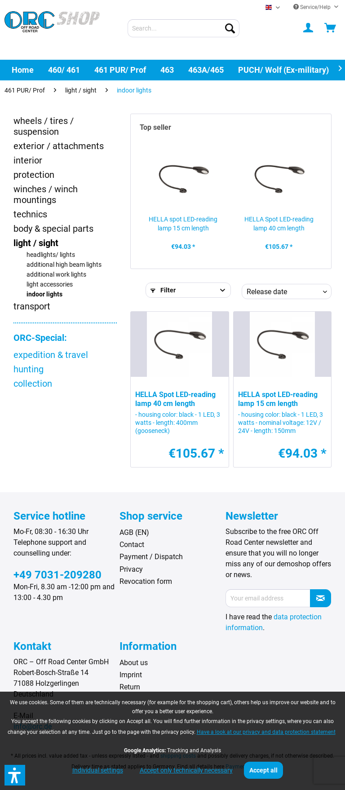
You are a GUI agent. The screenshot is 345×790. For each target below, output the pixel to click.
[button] (14, 775)
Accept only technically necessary (186, 770)
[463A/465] (206, 70)
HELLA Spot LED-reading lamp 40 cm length (279, 224)
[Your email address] (268, 598)
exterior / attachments (58, 146)
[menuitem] (184, 28)
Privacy (131, 569)
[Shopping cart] (331, 28)
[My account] (309, 28)
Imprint (130, 675)
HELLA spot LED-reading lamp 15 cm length (183, 224)
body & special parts (53, 228)
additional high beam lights (64, 265)
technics (30, 214)
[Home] (22, 70)
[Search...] (184, 28)
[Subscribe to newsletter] (320, 598)
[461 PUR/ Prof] (120, 70)
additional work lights (56, 274)
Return (129, 687)
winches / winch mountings (45, 194)
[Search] (230, 28)
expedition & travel (50, 354)
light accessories (50, 284)
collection (32, 383)
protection (33, 174)
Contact (131, 544)
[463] (167, 70)
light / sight (35, 243)
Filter (163, 290)
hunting (28, 369)
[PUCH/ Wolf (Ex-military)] (283, 70)
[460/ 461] (64, 70)
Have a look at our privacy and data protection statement (266, 732)
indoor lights (44, 294)
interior (27, 160)
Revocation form (145, 581)
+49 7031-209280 (57, 575)
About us (133, 662)
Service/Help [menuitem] (312, 7)
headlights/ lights (51, 255)
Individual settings (97, 770)
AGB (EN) (134, 532)
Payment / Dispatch (151, 556)
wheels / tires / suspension (43, 126)
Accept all (263, 770)
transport (31, 306)
